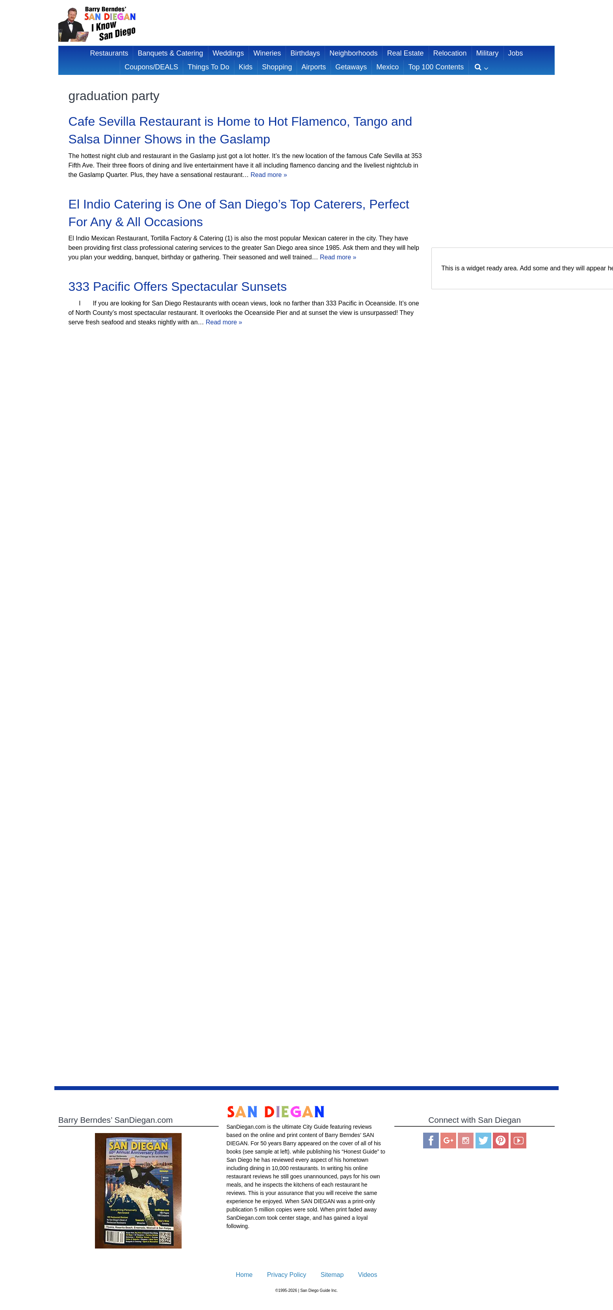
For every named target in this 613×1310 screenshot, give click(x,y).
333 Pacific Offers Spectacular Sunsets (178, 286)
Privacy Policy (286, 1274)
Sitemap (332, 1274)
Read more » (269, 174)
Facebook (431, 1140)
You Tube (518, 1140)
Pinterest (501, 1140)
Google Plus (448, 1140)
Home (244, 1274)
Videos (367, 1274)
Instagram (466, 1140)
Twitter (483, 1140)
